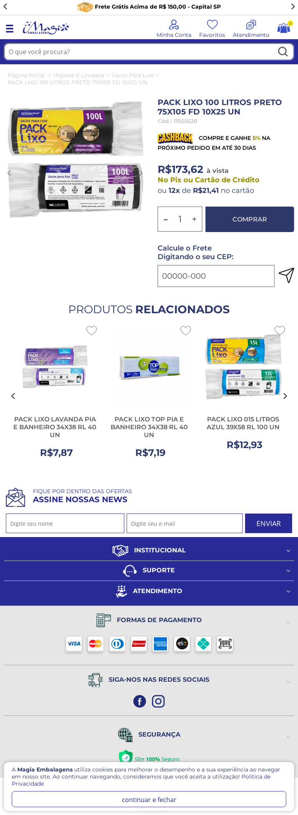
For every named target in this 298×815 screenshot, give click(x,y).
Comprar (250, 219)
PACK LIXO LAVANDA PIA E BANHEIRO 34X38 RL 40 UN (54, 427)
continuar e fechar (149, 799)
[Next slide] (292, 6)
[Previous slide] (9, 173)
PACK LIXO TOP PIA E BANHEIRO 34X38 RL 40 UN (149, 427)
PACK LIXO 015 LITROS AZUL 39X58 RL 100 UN (243, 423)
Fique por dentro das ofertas (82, 496)
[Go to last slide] (5, 6)
